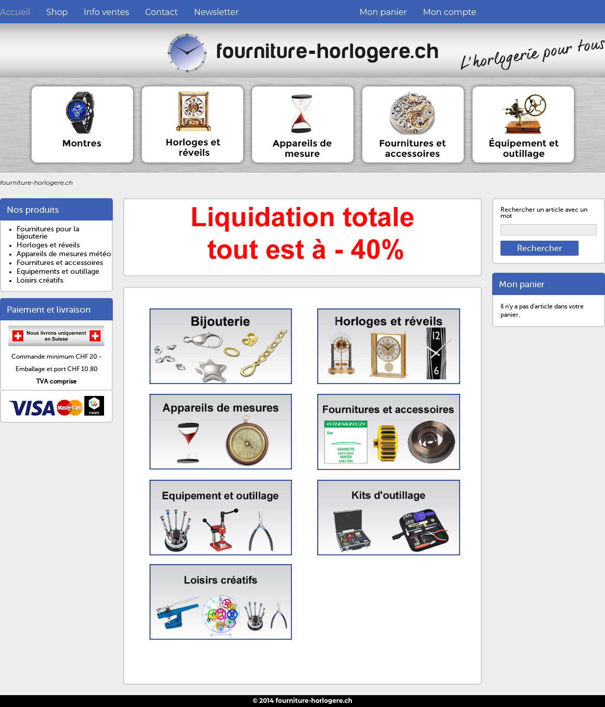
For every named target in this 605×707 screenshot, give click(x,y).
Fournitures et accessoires (60, 262)
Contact (161, 12)
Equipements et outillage (58, 271)
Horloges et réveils (48, 245)
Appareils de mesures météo (64, 253)
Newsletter (216, 12)
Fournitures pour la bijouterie (48, 233)
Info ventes (106, 12)
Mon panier (383, 12)
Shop (57, 12)
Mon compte (449, 12)
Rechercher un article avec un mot (543, 213)
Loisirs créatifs (40, 280)
